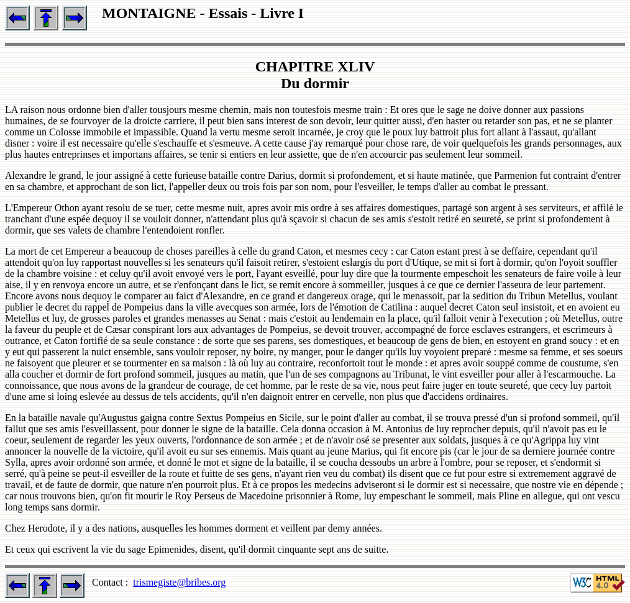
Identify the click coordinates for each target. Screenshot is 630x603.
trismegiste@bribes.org (179, 582)
